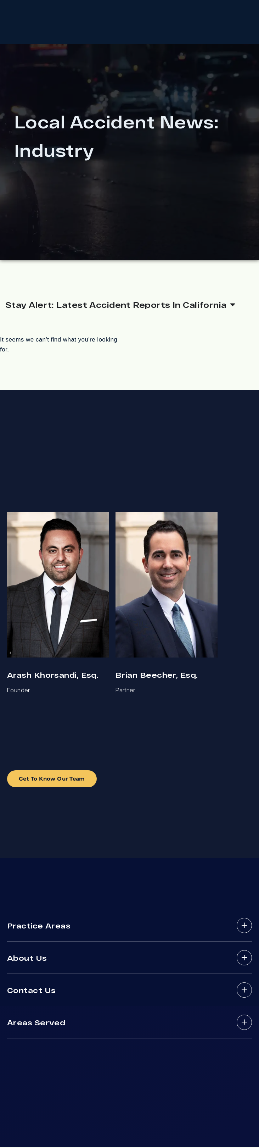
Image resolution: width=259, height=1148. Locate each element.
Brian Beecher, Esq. (157, 675)
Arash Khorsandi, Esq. (52, 675)
